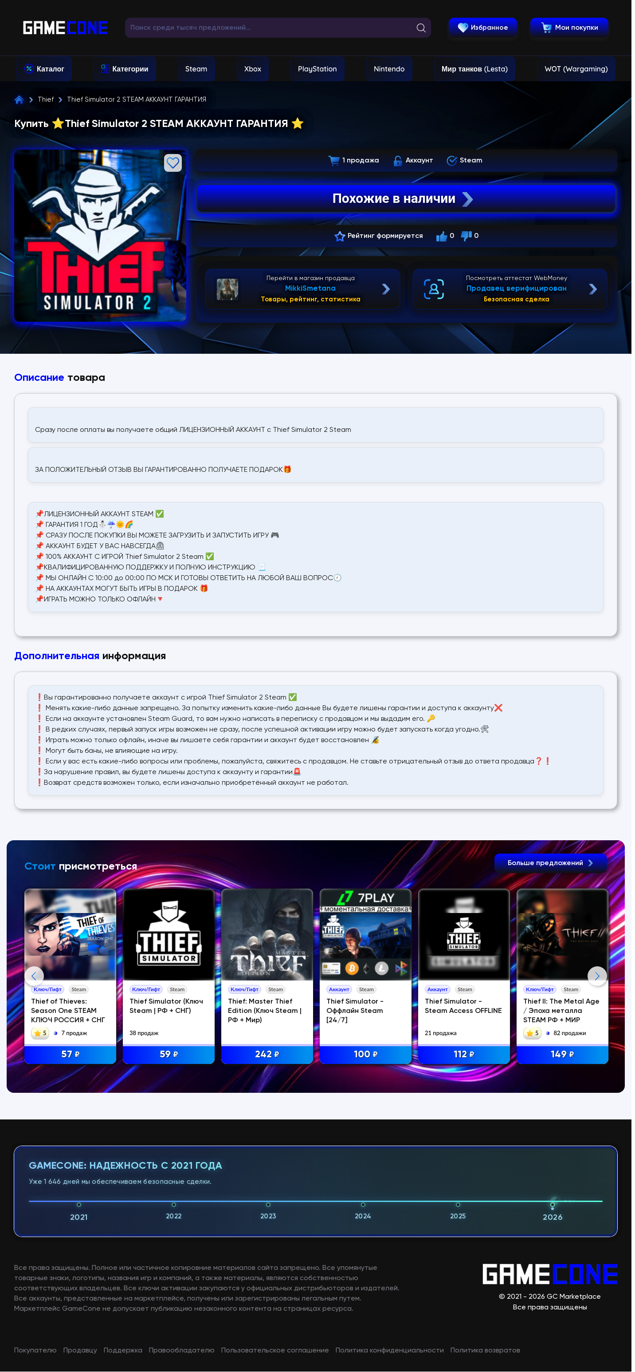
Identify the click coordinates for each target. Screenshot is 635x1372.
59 (169, 1055)
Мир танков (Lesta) (475, 68)
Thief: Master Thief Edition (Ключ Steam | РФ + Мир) (265, 1011)
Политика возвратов (485, 1350)
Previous (34, 976)
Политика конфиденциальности (390, 1350)
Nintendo (389, 68)
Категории (130, 68)
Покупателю (35, 1350)
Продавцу (80, 1350)
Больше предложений (551, 863)
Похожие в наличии (404, 198)
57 (70, 1055)
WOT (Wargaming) (576, 68)
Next (597, 976)
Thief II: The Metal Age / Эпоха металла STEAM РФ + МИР (561, 1011)
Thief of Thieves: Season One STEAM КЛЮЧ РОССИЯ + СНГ (68, 1011)
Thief (46, 99)
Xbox (252, 68)
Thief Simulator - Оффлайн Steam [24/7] (355, 1011)
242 (267, 1055)
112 (464, 1055)
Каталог (50, 68)
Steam (196, 68)
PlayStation (317, 68)
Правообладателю (182, 1350)
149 (562, 1055)
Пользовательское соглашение (275, 1350)
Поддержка (123, 1350)
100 (366, 1055)
